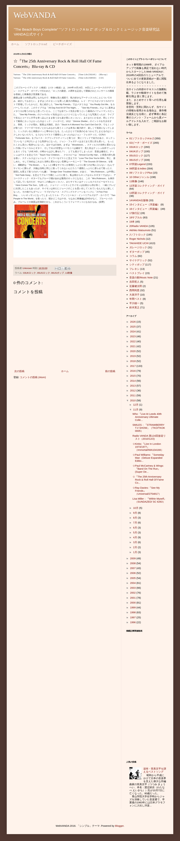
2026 (133, 321)
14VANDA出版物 (138, 200)
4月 (135, 537)
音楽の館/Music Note (141, 277)
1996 (133, 622)
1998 (133, 612)
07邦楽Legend (137, 164)
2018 (133, 361)
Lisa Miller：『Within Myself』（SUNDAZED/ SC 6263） (150, 500)
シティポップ (137, 264)
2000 (133, 602)
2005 (133, 578)
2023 (133, 336)
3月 (135, 542)
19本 (132, 221)
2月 (135, 547)
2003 (133, 587)
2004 (133, 582)
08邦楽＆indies (137, 168)
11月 (136, 409)
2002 (133, 592)
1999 (133, 607)
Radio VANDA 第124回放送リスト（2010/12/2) (149, 437)
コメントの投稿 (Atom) (33, 377)
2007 (133, 568)
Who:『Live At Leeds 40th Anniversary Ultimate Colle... (147, 416)
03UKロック (29, 273)
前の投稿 (110, 371)
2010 (133, 400)
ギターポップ (137, 251)
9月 (135, 512)
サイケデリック (138, 260)
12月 (136, 404)
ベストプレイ (137, 273)
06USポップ (57, 273)
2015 (133, 375)
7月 (135, 522)
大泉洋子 (134, 294)
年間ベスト (135, 298)
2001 (133, 597)
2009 (133, 558)
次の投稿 (19, 371)
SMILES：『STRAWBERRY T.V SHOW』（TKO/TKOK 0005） (149, 427)
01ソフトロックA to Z (141, 138)
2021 (133, 346)
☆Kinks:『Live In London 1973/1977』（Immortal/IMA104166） (148, 446)
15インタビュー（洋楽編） (144, 204)
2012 (133, 390)
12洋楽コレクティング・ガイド (147, 185)
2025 (133, 326)
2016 (133, 370)
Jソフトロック (137, 234)
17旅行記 (134, 213)
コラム (133, 255)
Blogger (119, 825)
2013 (133, 385)
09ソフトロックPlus (140, 172)
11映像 (68, 273)
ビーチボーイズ (62, 44)
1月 (135, 552)
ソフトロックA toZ (36, 44)
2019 (133, 356)
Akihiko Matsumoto (140, 230)
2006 (133, 573)
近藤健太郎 (135, 286)
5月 (135, 532)
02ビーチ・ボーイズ (140, 142)
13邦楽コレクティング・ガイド (147, 192)
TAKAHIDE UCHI (139, 243)
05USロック (43, 273)
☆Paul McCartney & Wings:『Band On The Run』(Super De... (148, 468)
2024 (133, 331)
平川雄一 (134, 303)
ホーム (15, 44)
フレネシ (134, 268)
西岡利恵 (134, 290)
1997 (133, 617)
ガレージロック (138, 247)
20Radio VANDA (138, 226)
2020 (133, 351)
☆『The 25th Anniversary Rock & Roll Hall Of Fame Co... (148, 479)
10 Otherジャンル (139, 177)
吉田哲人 (134, 281)
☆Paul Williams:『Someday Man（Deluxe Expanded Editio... (148, 457)
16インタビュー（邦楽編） (144, 208)
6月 (135, 527)
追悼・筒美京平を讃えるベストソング (154, 770)
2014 (133, 380)
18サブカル (135, 217)
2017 (133, 365)
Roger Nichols (137, 238)
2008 (133, 563)
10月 (136, 507)
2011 (133, 395)
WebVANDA (34, 15)
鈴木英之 (134, 307)
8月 (135, 517)
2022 (133, 341)
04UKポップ (136, 151)
